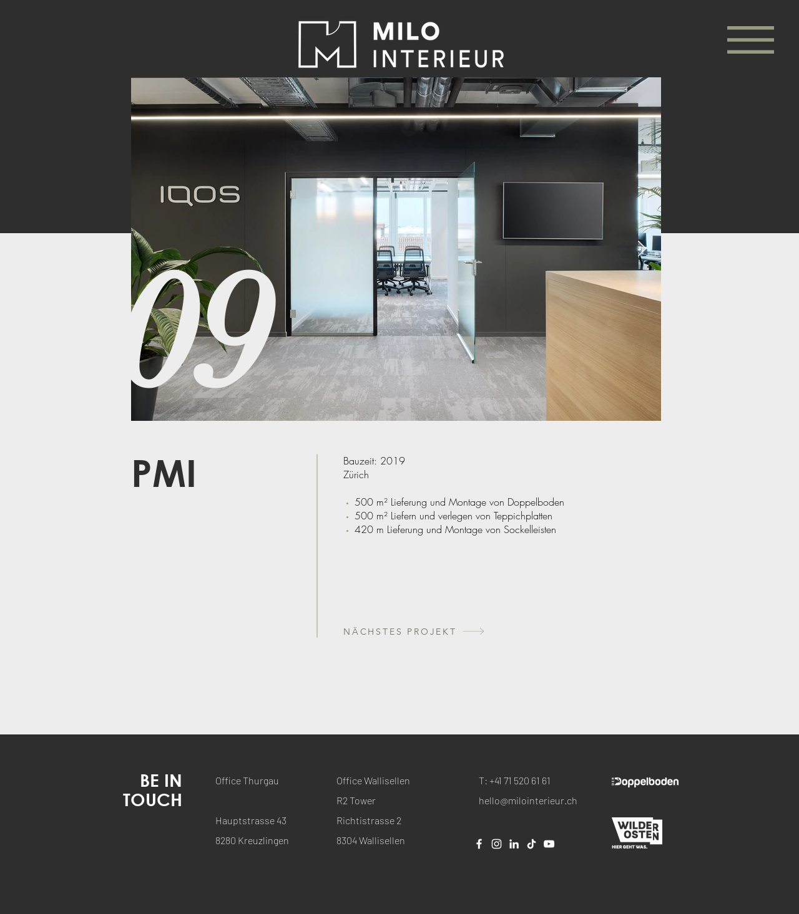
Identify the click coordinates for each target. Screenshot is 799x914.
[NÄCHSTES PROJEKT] (442, 631)
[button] (750, 40)
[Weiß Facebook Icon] (479, 843)
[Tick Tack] (531, 843)
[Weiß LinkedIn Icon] (514, 843)
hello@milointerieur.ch (528, 800)
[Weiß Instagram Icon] (496, 843)
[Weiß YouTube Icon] (549, 843)
